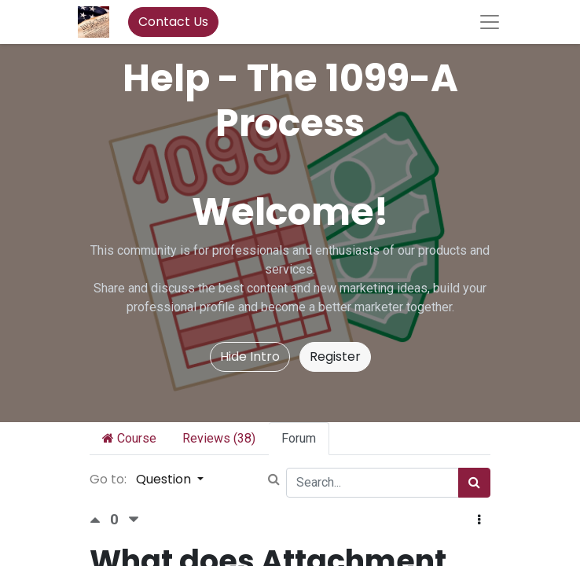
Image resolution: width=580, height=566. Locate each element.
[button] (479, 520)
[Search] (474, 483)
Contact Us (173, 22)
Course (129, 438)
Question (165, 479)
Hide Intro (250, 356)
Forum (298, 438)
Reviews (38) (218, 438)
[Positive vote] (100, 520)
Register (335, 356)
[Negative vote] (134, 520)
